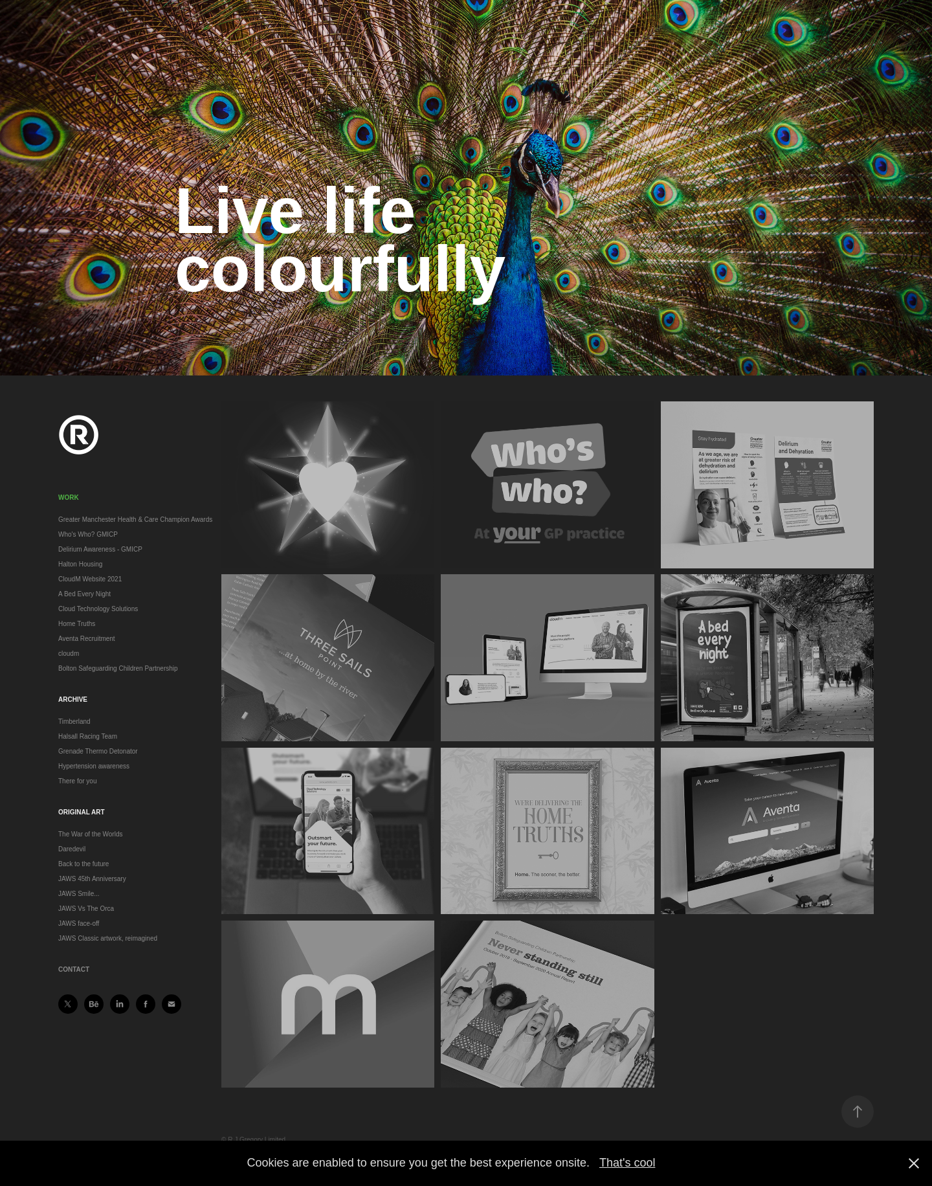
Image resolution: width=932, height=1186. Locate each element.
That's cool (627, 1162)
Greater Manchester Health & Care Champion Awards (135, 519)
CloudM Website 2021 (90, 579)
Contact (73, 969)
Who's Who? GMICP (88, 534)
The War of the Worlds (90, 834)
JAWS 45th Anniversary (92, 878)
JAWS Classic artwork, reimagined (107, 938)
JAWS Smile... (79, 893)
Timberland (74, 721)
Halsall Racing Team (87, 736)
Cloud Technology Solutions (98, 608)
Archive (72, 699)
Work (68, 497)
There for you (77, 781)
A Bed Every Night (84, 594)
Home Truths (76, 623)
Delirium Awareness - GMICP (100, 549)
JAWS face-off (78, 923)
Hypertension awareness (93, 766)
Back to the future (83, 863)
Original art (81, 812)
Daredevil (71, 849)
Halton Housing (80, 564)
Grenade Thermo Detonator (98, 751)
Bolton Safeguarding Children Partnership (118, 668)
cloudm (68, 653)
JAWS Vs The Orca (86, 908)
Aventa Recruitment (86, 638)
